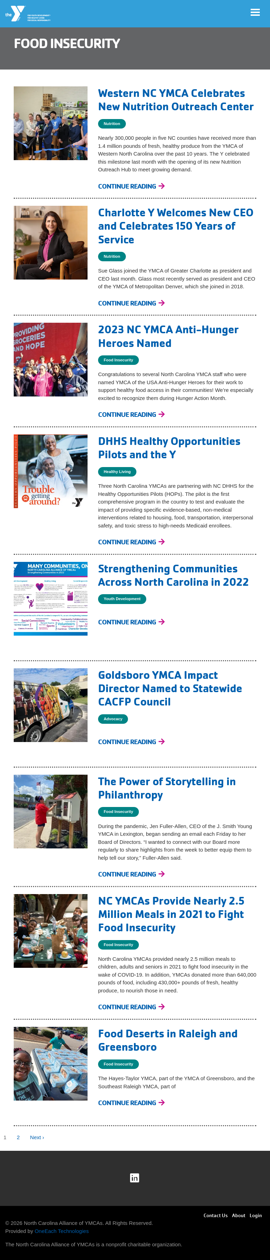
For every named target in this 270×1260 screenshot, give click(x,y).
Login (256, 1215)
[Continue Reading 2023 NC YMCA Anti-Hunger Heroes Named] (131, 414)
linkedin (139, 1178)
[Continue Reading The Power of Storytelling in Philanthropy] (131, 874)
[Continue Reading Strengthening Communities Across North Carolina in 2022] (131, 622)
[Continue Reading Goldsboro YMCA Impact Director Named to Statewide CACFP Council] (131, 741)
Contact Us (216, 1215)
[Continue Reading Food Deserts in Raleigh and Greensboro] (131, 1102)
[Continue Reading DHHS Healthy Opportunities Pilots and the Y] (131, 542)
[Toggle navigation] (255, 12)
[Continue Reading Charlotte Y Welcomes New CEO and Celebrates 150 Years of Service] (131, 303)
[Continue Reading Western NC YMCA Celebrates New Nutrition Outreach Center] (131, 186)
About (238, 1215)
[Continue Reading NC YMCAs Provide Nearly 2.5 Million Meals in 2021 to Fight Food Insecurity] (131, 1007)
